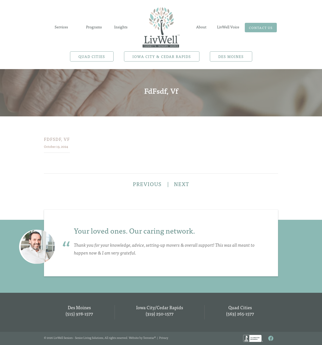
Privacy (163, 337)
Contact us (261, 27)
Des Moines (231, 56)
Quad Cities (91, 56)
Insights (121, 27)
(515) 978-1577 (79, 313)
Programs (94, 27)
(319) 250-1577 (160, 313)
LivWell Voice (228, 27)
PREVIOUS (148, 183)
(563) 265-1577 (240, 313)
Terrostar (148, 337)
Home (161, 26)
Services (61, 27)
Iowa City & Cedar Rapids (161, 56)
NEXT (181, 183)
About (201, 27)
